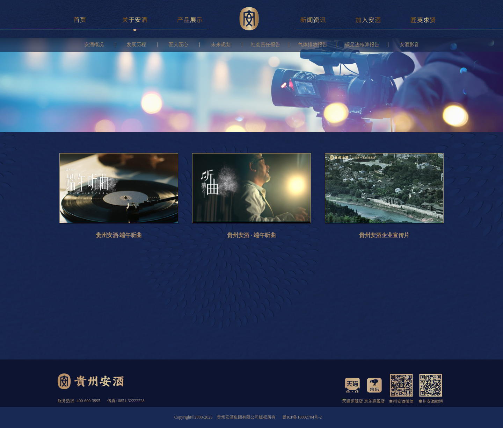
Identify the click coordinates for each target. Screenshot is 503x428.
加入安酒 (368, 19)
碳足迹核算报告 (362, 44)
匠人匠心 (178, 44)
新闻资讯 (313, 19)
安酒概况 (94, 44)
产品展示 (189, 19)
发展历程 (136, 44)
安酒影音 (409, 44)
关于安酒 (135, 19)
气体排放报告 (312, 44)
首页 (79, 19)
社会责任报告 (265, 44)
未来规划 (221, 44)
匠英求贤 (423, 19)
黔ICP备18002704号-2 (302, 417)
